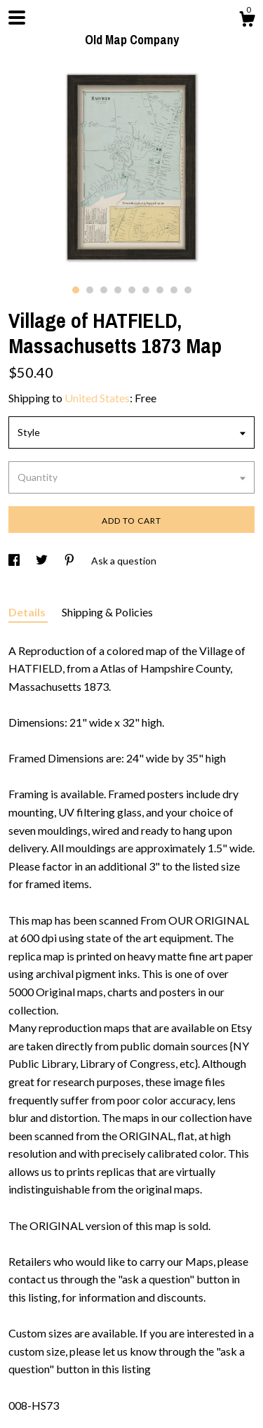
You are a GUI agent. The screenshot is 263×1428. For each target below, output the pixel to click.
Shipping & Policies (107, 612)
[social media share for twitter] (43, 561)
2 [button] (89, 289)
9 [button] (187, 289)
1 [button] (75, 289)
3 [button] (103, 289)
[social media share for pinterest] (70, 561)
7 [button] (159, 289)
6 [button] (145, 289)
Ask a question (123, 561)
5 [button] (131, 289)
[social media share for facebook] (15, 561)
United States (97, 397)
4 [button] (117, 289)
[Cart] (247, 21)
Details (28, 612)
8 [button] (173, 289)
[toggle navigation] (16, 18)
